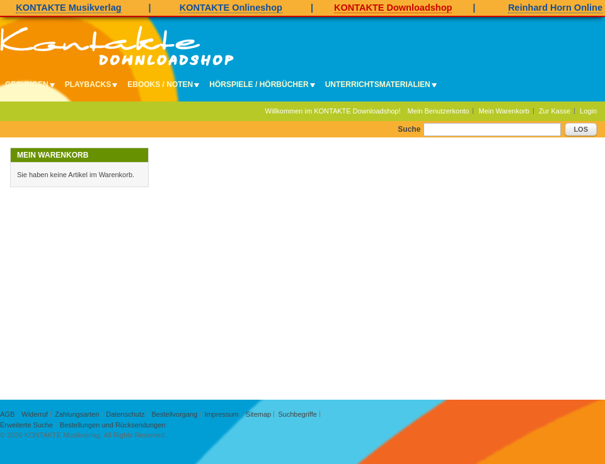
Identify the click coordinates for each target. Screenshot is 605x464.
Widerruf (34, 414)
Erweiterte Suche (26, 425)
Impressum (221, 414)
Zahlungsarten (77, 414)
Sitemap (258, 414)
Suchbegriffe (297, 414)
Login (588, 111)
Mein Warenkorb (504, 111)
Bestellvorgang (175, 414)
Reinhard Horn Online (555, 8)
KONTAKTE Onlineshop (231, 8)
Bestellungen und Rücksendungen (113, 425)
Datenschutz (125, 414)
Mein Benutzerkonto (439, 111)
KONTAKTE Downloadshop (393, 8)
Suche (409, 129)
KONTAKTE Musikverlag (68, 8)
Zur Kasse (554, 111)
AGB (7, 414)
